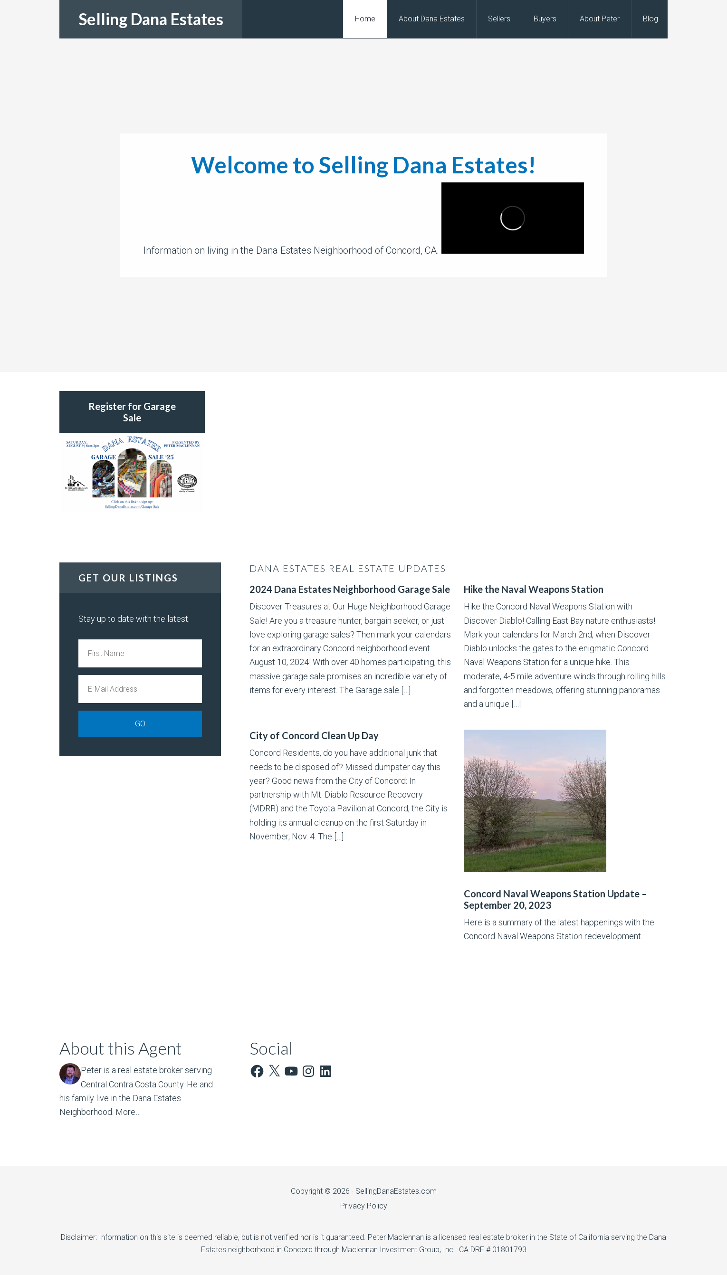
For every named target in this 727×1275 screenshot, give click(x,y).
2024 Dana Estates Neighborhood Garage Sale (349, 589)
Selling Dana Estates (150, 19)
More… (128, 1112)
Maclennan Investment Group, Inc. (398, 1249)
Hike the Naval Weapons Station (533, 589)
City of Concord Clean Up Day (314, 735)
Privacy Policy (363, 1205)
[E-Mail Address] (140, 689)
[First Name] (140, 653)
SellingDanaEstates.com (396, 1191)
